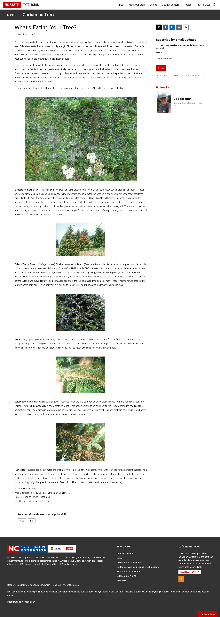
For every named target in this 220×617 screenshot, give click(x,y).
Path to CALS (203, 4)
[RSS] (181, 579)
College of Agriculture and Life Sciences (138, 567)
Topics (188, 4)
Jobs (119, 558)
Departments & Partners (129, 562)
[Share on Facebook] (165, 27)
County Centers (170, 4)
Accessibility (28, 601)
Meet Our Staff (137, 4)
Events (153, 4)
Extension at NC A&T (127, 576)
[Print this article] (186, 27)
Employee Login (208, 614)
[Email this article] (179, 27)
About (121, 4)
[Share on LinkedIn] (172, 27)
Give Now (121, 580)
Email (159, 52)
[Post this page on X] (159, 27)
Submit (161, 68)
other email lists (180, 75)
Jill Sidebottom (182, 98)
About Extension (125, 553)
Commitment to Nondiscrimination (33, 585)
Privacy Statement (70, 585)
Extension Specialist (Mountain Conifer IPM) (188, 104)
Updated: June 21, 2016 (25, 34)
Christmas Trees (39, 14)
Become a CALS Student (129, 571)
